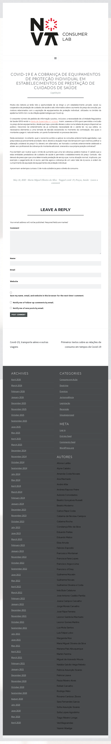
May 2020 (15, 719)
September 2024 (19, 471)
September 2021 (19, 630)
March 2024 (16, 494)
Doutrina (64, 388)
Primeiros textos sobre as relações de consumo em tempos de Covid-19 (79, 345)
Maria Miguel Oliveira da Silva (42, 179)
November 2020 (18, 684)
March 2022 (16, 595)
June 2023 (16, 536)
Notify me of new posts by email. (28, 306)
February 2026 (18, 394)
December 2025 (18, 406)
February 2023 (18, 548)
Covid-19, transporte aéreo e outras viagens (28, 342)
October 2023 (17, 524)
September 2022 (19, 571)
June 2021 (16, 642)
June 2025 (16, 429)
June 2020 (16, 713)
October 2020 (17, 689)
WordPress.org (67, 450)
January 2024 (17, 506)
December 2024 (18, 453)
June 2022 (16, 577)
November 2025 (18, 412)
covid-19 (70, 179)
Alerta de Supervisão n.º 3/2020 (44, 121)
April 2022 (16, 589)
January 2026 (17, 400)
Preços (79, 179)
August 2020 (17, 701)
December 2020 (18, 678)
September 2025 (19, 423)
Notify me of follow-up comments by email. (33, 300)
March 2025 (16, 447)
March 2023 (16, 542)
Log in (63, 433)
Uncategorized (67, 417)
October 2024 (17, 465)
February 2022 (18, 601)
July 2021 (15, 636)
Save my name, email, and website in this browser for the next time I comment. (47, 293)
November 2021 (18, 619)
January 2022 (17, 607)
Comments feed (67, 444)
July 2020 (15, 707)
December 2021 (18, 613)
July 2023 (15, 530)
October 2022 (17, 565)
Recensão (64, 412)
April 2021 (16, 654)
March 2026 (16, 388)
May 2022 (15, 583)
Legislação (56, 92)
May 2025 (15, 435)
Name (13, 254)
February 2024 (18, 500)
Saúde (86, 179)
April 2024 (16, 489)
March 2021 (16, 660)
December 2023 (18, 512)
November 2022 (18, 559)
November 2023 (18, 518)
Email (13, 266)
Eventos (64, 394)
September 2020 (19, 695)
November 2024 (18, 459)
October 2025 (17, 417)
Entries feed (65, 439)
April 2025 (16, 441)
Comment (15, 228)
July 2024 (15, 477)
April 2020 (16, 725)
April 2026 (16, 382)
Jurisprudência (67, 400)
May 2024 (15, 483)
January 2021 (17, 672)
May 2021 (15, 648)
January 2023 (17, 553)
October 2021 (17, 625)
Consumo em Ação (69, 382)
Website (14, 278)
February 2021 (18, 666)
